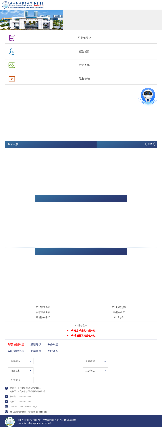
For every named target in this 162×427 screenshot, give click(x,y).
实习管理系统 (16, 351)
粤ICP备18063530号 (42, 423)
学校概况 (15, 361)
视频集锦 (84, 78)
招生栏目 (84, 51)
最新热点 (35, 344)
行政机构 (15, 370)
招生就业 (15, 380)
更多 (150, 144)
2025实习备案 (43, 307)
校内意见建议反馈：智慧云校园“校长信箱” (29, 411)
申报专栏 (119, 317)
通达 (30, 423)
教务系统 (52, 344)
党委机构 (90, 361)
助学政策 (35, 351)
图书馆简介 (84, 37)
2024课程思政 (119, 307)
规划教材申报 (43, 317)
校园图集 (84, 65)
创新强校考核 (43, 312)
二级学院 (90, 370)
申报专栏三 (119, 312)
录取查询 (52, 351)
